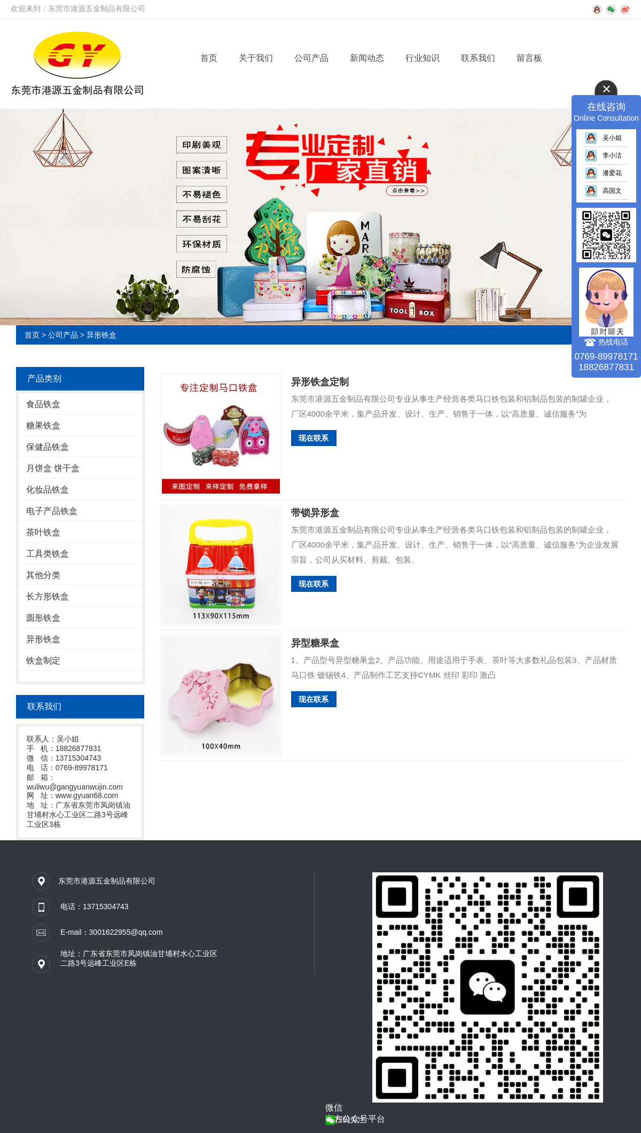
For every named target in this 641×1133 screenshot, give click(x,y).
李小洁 (603, 155)
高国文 (603, 190)
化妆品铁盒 (47, 489)
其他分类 (43, 575)
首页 (208, 57)
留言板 (529, 57)
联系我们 (478, 57)
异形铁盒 (101, 335)
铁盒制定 (43, 660)
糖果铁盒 (43, 425)
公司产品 (311, 57)
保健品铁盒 (47, 446)
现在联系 (314, 438)
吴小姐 (603, 138)
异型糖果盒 (315, 643)
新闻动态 (367, 57)
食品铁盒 (43, 404)
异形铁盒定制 (320, 382)
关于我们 (256, 57)
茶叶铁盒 (43, 532)
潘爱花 (603, 173)
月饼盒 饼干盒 (53, 468)
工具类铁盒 (47, 553)
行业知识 (422, 57)
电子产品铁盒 (51, 510)
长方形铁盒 (47, 596)
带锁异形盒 (315, 512)
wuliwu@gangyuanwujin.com (75, 787)
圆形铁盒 (43, 617)
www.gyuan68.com (87, 795)
